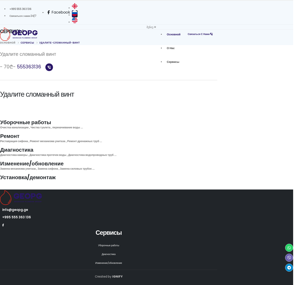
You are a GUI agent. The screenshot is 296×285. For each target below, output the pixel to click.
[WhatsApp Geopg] (289, 248)
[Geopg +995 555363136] (20, 9)
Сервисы (172, 62)
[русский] (76, 15)
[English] (76, 22)
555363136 (35, 66)
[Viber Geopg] (289, 258)
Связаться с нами (200, 34)
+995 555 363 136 (16, 217)
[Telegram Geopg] (289, 268)
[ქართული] (76, 8)
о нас (170, 48)
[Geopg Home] (28, 34)
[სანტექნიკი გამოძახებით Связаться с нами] (23, 16)
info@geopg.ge (15, 209)
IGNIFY (117, 276)
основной (173, 34)
